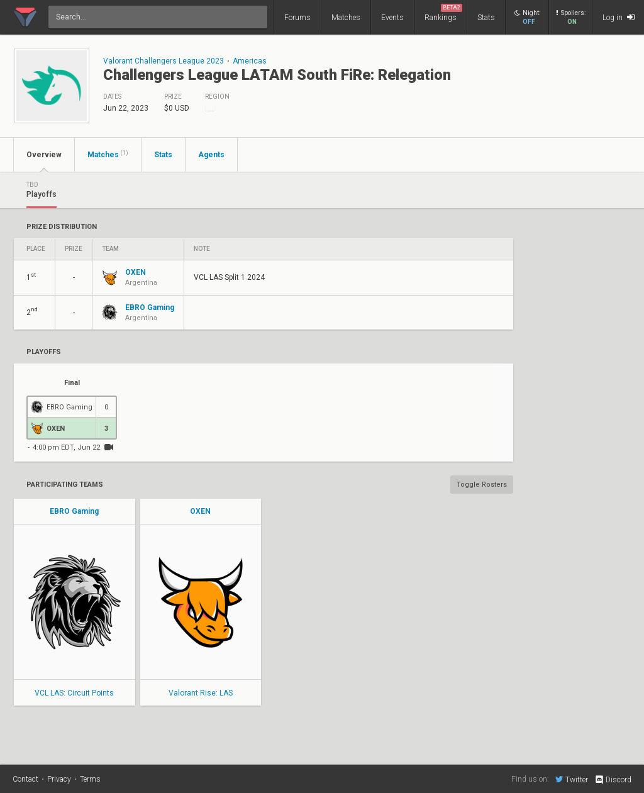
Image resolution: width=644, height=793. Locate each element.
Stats (486, 17)
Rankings (443, 13)
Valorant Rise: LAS (201, 693)
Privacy (59, 779)
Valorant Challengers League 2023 (163, 61)
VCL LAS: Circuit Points (74, 693)
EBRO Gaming (74, 511)
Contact (25, 779)
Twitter (571, 779)
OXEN (200, 511)
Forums (297, 17)
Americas (250, 61)
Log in (618, 17)
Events (392, 17)
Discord (612, 780)
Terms (90, 779)
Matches (345, 17)
